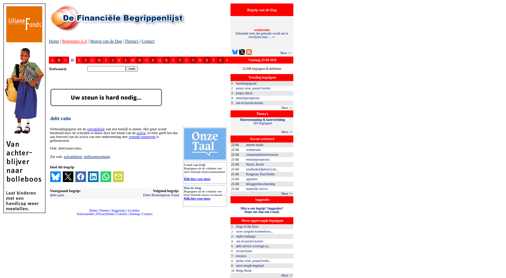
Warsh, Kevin (255, 164)
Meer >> (286, 53)
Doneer (104, 210)
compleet (52, 217)
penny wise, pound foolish (253, 88)
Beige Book (243, 270)
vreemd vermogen (142, 137)
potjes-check (244, 93)
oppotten (251, 179)
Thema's (132, 41)
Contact (148, 41)
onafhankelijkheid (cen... (262, 169)
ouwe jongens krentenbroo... (254, 231)
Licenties (134, 210)
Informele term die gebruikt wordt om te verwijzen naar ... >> (262, 33)
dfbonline (499, 276)
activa (141, 133)
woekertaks (253, 150)
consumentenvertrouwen (262, 154)
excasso (241, 256)
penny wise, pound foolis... (253, 261)
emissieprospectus (248, 98)
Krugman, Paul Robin (260, 174)
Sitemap (134, 214)
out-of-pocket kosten (249, 103)
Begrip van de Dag (106, 41)
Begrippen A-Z (74, 41)
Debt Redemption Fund (161, 195)
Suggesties (118, 210)
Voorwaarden (85, 214)
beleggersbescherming (260, 184)
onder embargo (246, 236)
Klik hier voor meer (197, 179)
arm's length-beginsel (250, 266)
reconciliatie (244, 251)
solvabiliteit (95, 129)
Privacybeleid (105, 214)
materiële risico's (257, 189)
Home (54, 41)
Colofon (121, 214)
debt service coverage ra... (253, 246)
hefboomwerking (97, 156)
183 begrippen (262, 121)
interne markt (254, 145)
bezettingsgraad (246, 83)
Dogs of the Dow (247, 226)
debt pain (57, 195)
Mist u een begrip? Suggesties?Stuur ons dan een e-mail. (262, 210)
